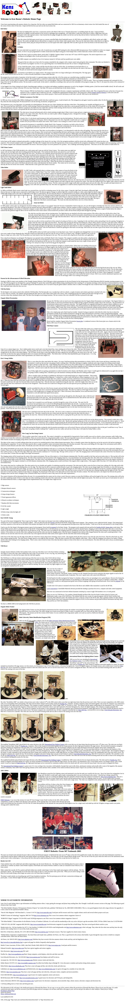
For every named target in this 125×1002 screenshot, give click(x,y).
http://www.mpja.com (54, 945)
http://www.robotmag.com (41, 915)
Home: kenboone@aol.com (8, 994)
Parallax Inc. (81, 664)
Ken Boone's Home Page (7, 990)
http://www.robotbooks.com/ (17, 966)
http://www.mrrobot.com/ (14, 972)
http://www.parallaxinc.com (16, 954)
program (53, 527)
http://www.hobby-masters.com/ (27, 963)
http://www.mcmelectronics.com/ (28, 978)
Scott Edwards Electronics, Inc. (113, 710)
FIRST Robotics (5, 800)
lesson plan (80, 321)
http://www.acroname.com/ (108, 776)
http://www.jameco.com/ (27, 981)
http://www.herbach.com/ (20, 975)
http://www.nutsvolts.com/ (44, 912)
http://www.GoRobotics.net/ (18, 969)
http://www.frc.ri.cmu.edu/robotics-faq (11, 942)
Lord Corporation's (52, 588)
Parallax (52, 522)
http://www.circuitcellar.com (38, 924)
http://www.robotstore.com (73, 927)
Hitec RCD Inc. (82, 710)
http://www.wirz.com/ (17, 951)
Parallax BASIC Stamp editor (104, 527)
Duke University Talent (55, 620)
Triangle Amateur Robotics (98, 92)
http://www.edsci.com (18, 948)
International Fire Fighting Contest (54, 744)
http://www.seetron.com (33, 957)
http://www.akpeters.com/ (25, 939)
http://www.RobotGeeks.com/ (47, 969)
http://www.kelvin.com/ (41, 932)
